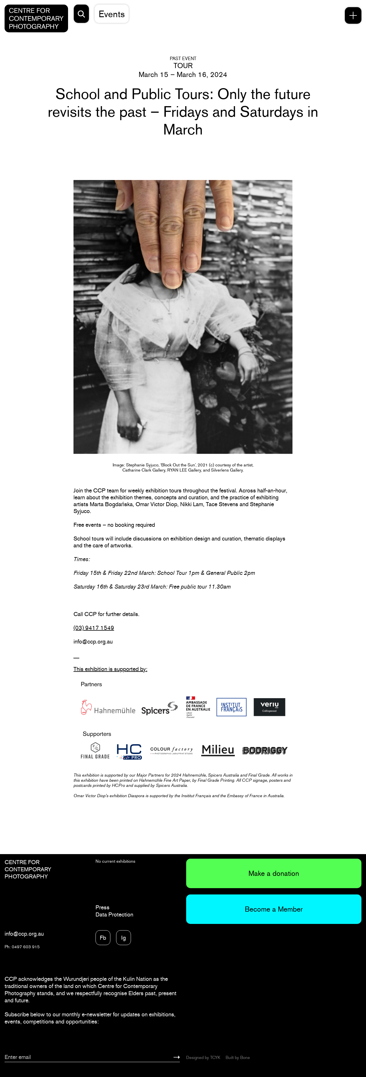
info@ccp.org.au (24, 933)
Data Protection (114, 914)
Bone (245, 1057)
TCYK (215, 1057)
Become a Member (274, 909)
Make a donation (273, 873)
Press (103, 907)
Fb (103, 937)
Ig (123, 937)
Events (112, 14)
